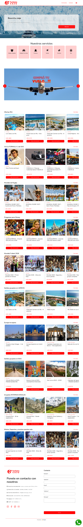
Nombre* (46, 473)
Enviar (59, 512)
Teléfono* (46, 491)
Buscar (67, 27)
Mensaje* (46, 497)
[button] (4, 86)
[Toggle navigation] (76, 3)
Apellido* (46, 479)
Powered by (41, 519)
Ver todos (75, 112)
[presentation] (59, 506)
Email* (45, 485)
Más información (14, 141)
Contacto (71, 3)
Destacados (64, 3)
